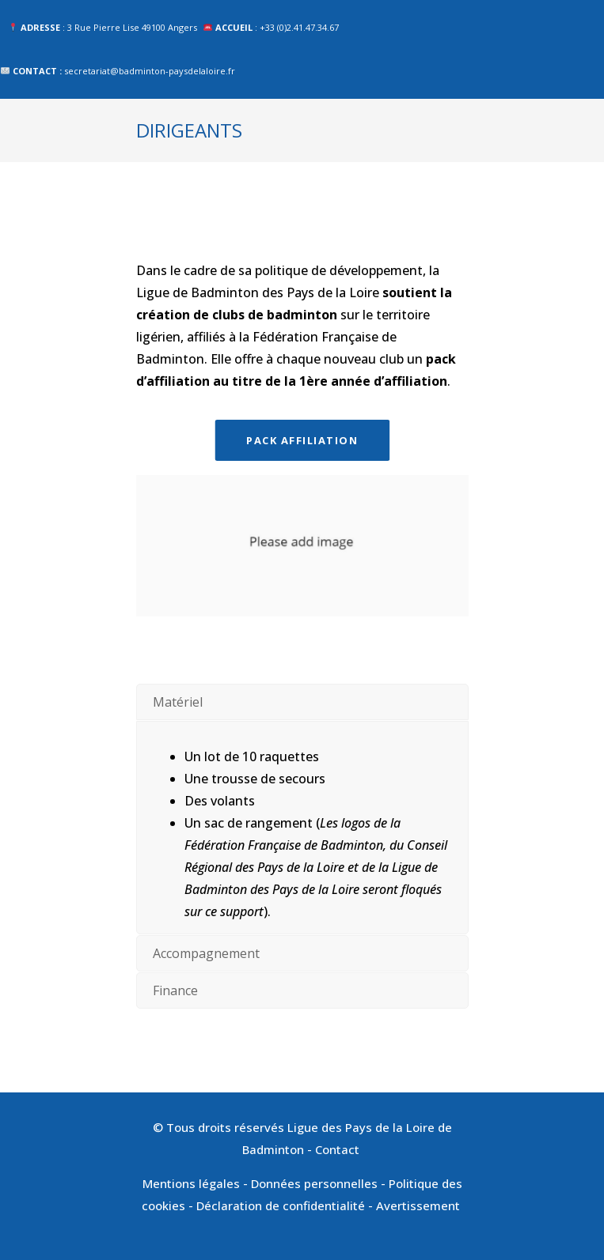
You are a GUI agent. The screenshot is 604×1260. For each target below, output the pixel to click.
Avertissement (419, 1205)
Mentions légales (191, 1183)
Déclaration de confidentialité (280, 1205)
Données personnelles (314, 1183)
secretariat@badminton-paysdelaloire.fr (149, 71)
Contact (339, 1149)
